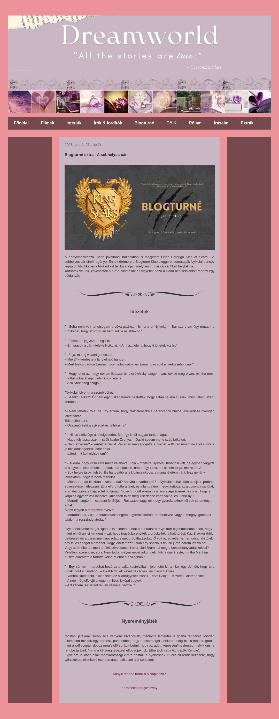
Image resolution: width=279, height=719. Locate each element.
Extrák (247, 123)
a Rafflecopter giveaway (140, 688)
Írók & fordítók (108, 123)
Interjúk (74, 123)
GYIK (171, 123)
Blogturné (144, 123)
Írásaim (221, 123)
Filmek (47, 123)
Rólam (195, 123)
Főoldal (21, 123)
